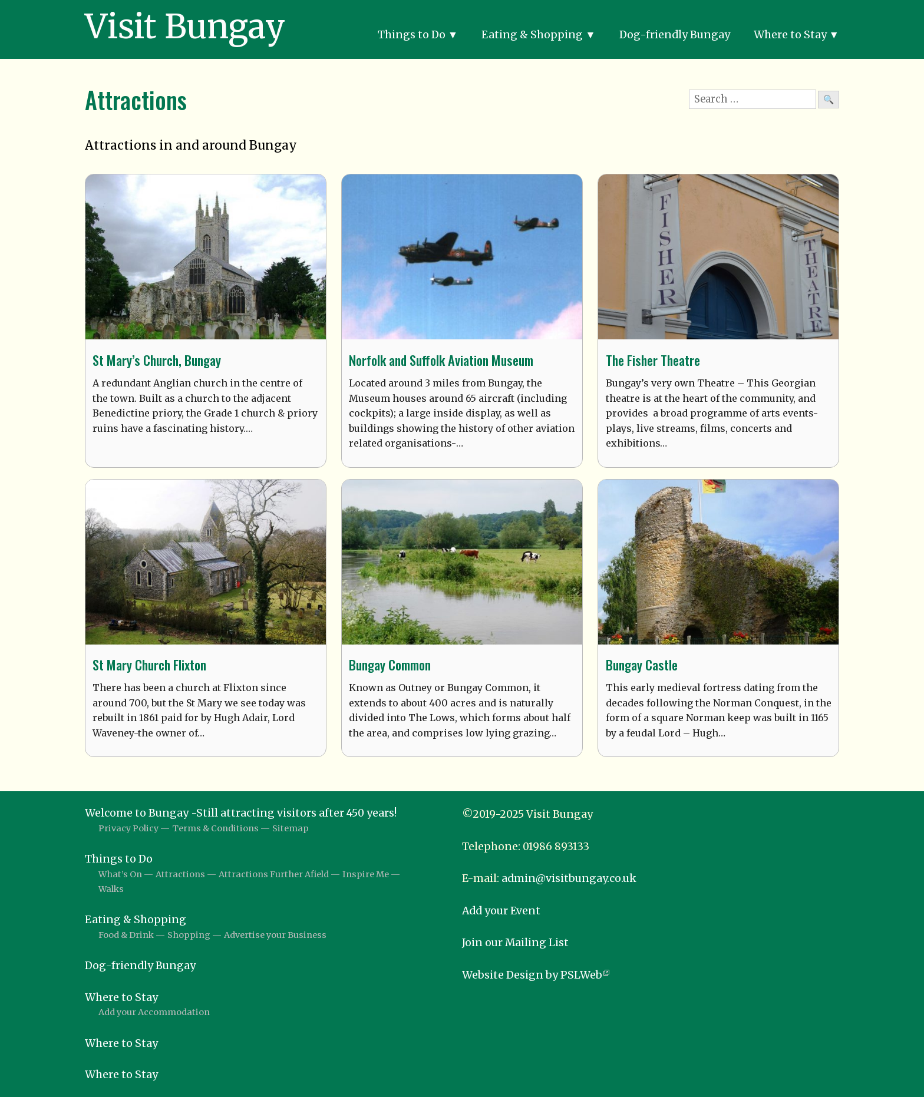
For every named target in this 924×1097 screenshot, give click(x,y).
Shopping (188, 935)
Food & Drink (126, 935)
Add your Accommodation (154, 1012)
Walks (111, 889)
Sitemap (290, 828)
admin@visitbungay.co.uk (568, 878)
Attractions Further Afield (274, 874)
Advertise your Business (275, 935)
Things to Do (412, 34)
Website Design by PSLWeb (532, 975)
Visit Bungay (185, 26)
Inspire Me (365, 874)
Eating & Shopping (532, 34)
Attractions (180, 874)
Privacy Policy (128, 828)
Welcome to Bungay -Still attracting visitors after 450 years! (241, 813)
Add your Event (501, 910)
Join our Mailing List (515, 942)
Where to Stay (790, 34)
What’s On (120, 874)
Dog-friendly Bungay (674, 34)
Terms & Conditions (215, 828)
